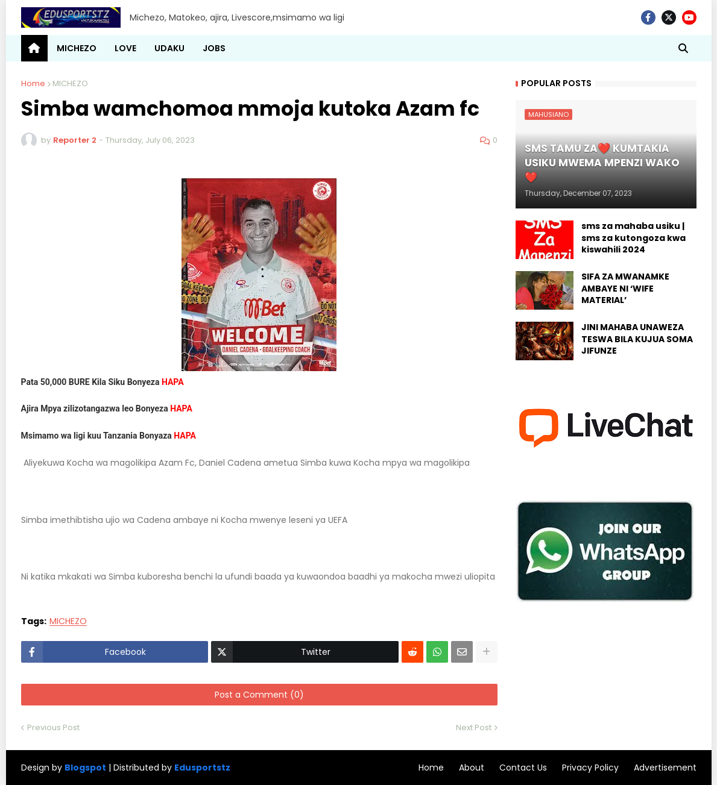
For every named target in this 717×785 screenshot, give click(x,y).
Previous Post (53, 727)
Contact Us (523, 768)
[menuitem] (34, 48)
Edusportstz (202, 768)
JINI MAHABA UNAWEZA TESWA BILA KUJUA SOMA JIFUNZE (637, 339)
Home (33, 83)
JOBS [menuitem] (214, 48)
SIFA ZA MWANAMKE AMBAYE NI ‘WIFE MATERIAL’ (625, 288)
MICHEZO (70, 83)
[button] (683, 48)
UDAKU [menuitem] (169, 48)
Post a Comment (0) (259, 695)
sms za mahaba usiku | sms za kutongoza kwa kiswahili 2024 (633, 237)
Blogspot (85, 768)
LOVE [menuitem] (125, 48)
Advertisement (665, 768)
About (471, 768)
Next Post (473, 727)
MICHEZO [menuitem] (76, 48)
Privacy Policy (590, 768)
